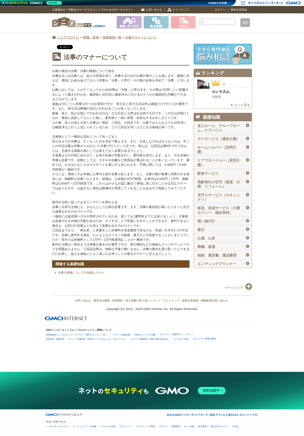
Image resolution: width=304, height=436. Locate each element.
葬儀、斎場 (223, 247)
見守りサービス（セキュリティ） (223, 197)
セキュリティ (125, 426)
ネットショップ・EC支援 (84, 426)
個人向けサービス (219, 426)
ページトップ (233, 287)
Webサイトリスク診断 (145, 335)
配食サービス (223, 173)
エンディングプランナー (223, 264)
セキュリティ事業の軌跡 (204, 339)
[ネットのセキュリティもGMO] (32, 3)
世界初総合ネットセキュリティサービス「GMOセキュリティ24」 (76, 335)
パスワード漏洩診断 (121, 335)
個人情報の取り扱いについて (143, 300)
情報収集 (175, 426)
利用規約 (117, 300)
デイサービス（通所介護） (223, 139)
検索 (245, 22)
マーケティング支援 (145, 426)
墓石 (223, 230)
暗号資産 (202, 426)
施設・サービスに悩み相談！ (223, 54)
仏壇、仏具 (223, 238)
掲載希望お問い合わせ (214, 300)
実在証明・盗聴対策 (55, 339)
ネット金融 (189, 426)
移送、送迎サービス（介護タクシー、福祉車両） (223, 210)
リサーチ (163, 426)
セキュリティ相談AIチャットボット (176, 334)
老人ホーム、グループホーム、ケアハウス (223, 128)
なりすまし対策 (181, 339)
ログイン (220, 9)
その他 (235, 426)
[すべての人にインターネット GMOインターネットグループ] (275, 3)
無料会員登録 (239, 9)
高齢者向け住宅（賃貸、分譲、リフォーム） (223, 184)
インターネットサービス (57, 426)
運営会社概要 (101, 300)
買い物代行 (223, 221)
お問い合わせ (154, 9)
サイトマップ (180, 9)
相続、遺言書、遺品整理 (223, 255)
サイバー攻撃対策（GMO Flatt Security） (150, 339)
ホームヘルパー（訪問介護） (223, 149)
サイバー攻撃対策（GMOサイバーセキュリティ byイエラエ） (98, 339)
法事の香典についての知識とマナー (81, 272)
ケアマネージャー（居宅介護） (223, 162)
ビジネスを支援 (108, 426)
